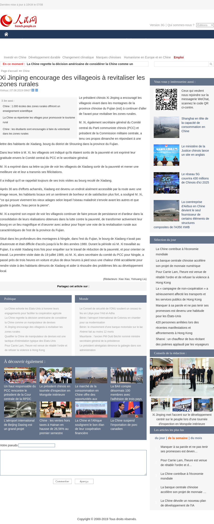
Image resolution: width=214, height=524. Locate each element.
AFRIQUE (67, 40)
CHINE (11, 40)
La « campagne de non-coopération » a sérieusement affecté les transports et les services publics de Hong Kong (182, 294)
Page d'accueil (9, 71)
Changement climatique (78, 57)
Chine (26, 71)
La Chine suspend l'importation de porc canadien (124, 425)
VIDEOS (30, 49)
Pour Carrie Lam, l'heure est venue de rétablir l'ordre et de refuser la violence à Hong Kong (182, 277)
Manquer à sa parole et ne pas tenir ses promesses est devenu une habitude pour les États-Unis (182, 311)
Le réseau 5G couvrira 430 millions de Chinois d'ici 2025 (195, 178)
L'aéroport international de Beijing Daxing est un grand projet (19, 425)
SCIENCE (86, 40)
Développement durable (44, 57)
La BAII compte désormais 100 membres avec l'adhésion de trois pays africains (126, 395)
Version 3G (157, 25)
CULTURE (105, 40)
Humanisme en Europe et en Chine (147, 57)
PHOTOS (13, 49)
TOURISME (179, 40)
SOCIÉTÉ (125, 40)
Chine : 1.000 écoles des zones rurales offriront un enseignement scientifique (31, 108)
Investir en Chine (15, 57)
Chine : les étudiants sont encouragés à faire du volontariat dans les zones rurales (36, 131)
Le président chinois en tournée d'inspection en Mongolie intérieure (55, 390)
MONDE (49, 40)
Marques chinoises (108, 57)
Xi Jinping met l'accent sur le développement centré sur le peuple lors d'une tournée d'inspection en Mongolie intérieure (182, 419)
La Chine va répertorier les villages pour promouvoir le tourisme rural (39, 120)
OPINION (199, 40)
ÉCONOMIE (30, 40)
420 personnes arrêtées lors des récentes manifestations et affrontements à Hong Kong (177, 328)
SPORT (161, 40)
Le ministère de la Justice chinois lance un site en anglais (195, 150)
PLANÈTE (143, 40)
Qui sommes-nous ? (181, 25)
